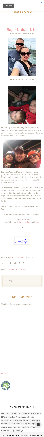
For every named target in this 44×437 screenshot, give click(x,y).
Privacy (4, 374)
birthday (14, 269)
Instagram (38, 222)
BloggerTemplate (37, 435)
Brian (23, 269)
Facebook (27, 222)
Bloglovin (19, 222)
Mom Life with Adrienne (15, 435)
